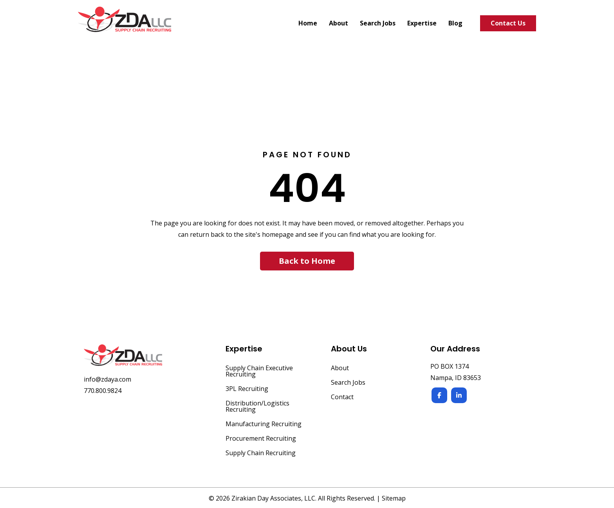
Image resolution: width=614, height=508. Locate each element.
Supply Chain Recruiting (261, 453)
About (340, 368)
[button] (307, 261)
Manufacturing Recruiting (264, 424)
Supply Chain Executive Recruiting (259, 371)
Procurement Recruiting (261, 439)
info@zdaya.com (107, 379)
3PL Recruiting (247, 389)
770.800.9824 (102, 390)
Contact (342, 397)
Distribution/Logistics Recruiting (257, 407)
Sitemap (394, 498)
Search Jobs (348, 383)
